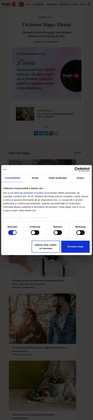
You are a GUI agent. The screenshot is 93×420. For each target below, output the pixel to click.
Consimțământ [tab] (12, 178)
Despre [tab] (80, 178)
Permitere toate (75, 246)
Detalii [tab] (35, 178)
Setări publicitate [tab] (58, 178)
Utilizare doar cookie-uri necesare (46, 247)
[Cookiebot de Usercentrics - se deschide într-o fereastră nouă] (77, 169)
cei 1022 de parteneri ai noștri (26, 193)
